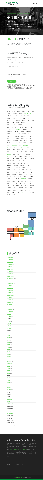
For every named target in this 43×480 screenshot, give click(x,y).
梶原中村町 (9, 125)
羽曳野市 (9, 378)
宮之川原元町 (15, 190)
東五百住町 (31, 176)
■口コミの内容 (16, 63)
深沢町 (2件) (23, 179)
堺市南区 (9, 323)
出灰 (24, 118)
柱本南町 (14, 174)
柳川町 (8, 192)
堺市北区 (10, 326)
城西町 (30, 143)
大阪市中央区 (10, 312)
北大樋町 (23, 131)
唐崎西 (21, 127)
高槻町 (31, 149)
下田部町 (25, 143)
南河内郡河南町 (10, 423)
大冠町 (28, 120)
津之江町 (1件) (10, 156)
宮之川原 (9, 190)
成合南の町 (22, 165)
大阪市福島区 (11, 260)
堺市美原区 (10, 328)
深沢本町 (30, 179)
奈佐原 (27, 161)
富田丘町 (9, 161)
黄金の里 (17, 136)
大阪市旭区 (10, 286)
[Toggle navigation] (35, 3)
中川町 (18, 161)
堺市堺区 (10, 314)
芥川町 (13, 111)
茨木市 (9, 352)
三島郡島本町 (10, 404)
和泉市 (9, 371)
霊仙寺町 (9, 194)
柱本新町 (9, 174)
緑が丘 (17, 185)
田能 (18, 152)
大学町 (13, 149)
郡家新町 (24, 134)
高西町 (8, 136)
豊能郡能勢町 (10, 408)
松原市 (9, 366)
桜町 (21, 140)
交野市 (8, 397)
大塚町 (32, 120)
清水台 (20, 143)
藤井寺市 (9, 387)
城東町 (8, 145)
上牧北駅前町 (25, 129)
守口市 (9, 347)
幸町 (27, 138)
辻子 (31, 147)
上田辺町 (20, 125)
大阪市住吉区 (11, 293)
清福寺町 (9, 149)
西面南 (22, 138)
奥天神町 (23, 122)
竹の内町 (13, 152)
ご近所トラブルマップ (11, 13)
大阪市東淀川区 (11, 278)
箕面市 (9, 373)
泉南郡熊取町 (10, 413)
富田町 (13, 161)
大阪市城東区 (10, 288)
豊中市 (9, 333)
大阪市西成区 (10, 297)
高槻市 (9, 342)
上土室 (25, 125)
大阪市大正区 (10, 269)
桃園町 (13, 158)
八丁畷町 (20, 174)
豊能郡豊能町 (10, 406)
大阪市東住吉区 (11, 295)
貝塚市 (9, 345)
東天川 (15, 176)
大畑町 (13, 122)
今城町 (28, 118)
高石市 (9, 385)
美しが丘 (9, 120)
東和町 (17, 158)
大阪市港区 (10, 267)
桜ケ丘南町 (15, 140)
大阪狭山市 (10, 399)
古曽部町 (23, 136)
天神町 (25, 156)
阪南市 (9, 401)
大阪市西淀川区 (11, 276)
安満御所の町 (9, 116)
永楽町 (23, 120)
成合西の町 (9, 165)
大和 (23, 149)
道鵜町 (8, 158)
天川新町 (15, 113)
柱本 (32, 172)
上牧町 (31, 129)
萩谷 (12, 172)
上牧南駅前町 (9, 131)
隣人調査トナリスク (20, 464)
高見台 (8, 152)
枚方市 (9, 349)
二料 (19, 170)
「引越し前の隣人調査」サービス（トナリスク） (18, 449)
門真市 (9, 380)
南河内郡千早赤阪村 (11, 425)
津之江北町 (27, 154)
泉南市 (8, 392)
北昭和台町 (28, 131)
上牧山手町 (16, 131)
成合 (14, 163)
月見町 (18, 154)
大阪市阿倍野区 (11, 290)
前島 (11, 183)
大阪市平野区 (11, 307)
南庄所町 (9, 188)
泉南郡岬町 (9, 418)
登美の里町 (31, 158)
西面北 (13, 138)
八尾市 (9, 354)
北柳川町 (13, 134)
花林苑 (30, 127)
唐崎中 (16, 127)
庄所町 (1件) (14, 145)
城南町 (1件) (25, 145)
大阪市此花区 (10, 262)
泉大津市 (9, 340)
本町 (8, 183)
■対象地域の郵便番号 (20, 57)
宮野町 (21, 190)
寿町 (27, 136)
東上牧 (19, 176)
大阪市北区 (10, 309)
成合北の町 (19, 163)
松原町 (8, 185)
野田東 (27, 170)
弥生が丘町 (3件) (24, 192)
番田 (11, 176)
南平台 (27, 165)
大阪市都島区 (10, 257)
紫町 (25, 190)
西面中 (17, 138)
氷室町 (8, 179)
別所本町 (26, 181)
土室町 (30, 174)
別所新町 (14, 181)
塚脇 (14, 154)
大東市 (9, 368)
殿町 (22, 158)
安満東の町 (9, 118)
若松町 (13, 194)
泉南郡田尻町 (10, 416)
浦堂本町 (18, 120)
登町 (31, 170)
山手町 (17, 192)
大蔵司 (18, 149)
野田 (23, 170)
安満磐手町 (9, 113)
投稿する (11, 81)
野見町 (8, 172)
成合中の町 (26, 163)
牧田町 (20, 183)
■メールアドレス (16, 74)
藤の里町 (9, 181)
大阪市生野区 (11, 283)
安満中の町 (22, 116)
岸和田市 (9, 330)
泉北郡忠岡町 (10, 411)
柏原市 (8, 375)
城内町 (20, 145)
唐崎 (8, 127)
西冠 (13, 167)
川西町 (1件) (17, 129)
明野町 (23, 111)
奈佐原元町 (9, 163)
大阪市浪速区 (10, 274)
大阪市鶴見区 (10, 302)
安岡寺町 (15, 118)
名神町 (29, 190)
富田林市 (10, 359)
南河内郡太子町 (10, 420)
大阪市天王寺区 (11, 271)
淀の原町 (32, 192)
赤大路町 (9, 111)
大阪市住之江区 (11, 304)
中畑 (23, 161)
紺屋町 (8, 138)
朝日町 (28, 111)
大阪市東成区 (10, 281)
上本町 (29, 125)
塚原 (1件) (9, 154)
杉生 (28, 147)
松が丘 (25, 183)
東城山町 (25, 176)
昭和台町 (16, 147)
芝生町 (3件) (14, 143)
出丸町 (16, 156)
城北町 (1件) (9, 147)
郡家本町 (29, 134)
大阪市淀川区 (11, 300)
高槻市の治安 (27, 13)
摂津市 (9, 382)
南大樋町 (32, 185)
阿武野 (32, 111)
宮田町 (31, 188)
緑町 (22, 185)
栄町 (30, 138)
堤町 (22, 154)
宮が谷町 (26, 188)
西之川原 (18, 167)
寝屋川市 (10, 361)
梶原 (27, 122)
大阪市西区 (10, 264)
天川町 (20, 113)
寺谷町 (20, 156)
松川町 (30, 183)
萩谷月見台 (17, 172)
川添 (12, 129)
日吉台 (17, 179)
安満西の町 (28, 116)
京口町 (18, 134)
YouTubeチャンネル (11, 466)
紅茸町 (31, 181)
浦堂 (13, 120)
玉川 (22, 152)
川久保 (8, 129)
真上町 (15, 183)
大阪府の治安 (20, 13)
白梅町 (28, 172)
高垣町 (27, 149)
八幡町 (13, 192)
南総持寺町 (14, 188)
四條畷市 (9, 394)
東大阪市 (10, 390)
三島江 (13, 185)
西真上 (23, 167)
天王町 (30, 156)
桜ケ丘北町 (9, 140)
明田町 (18, 111)
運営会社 (8, 464)
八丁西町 (25, 174)
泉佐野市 (9, 356)
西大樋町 (9, 167)
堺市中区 (10, 316)
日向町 (13, 179)
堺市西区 (10, 321)
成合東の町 (15, 165)
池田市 (9, 335)
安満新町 (16, 116)
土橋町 (26, 158)
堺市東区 (9, 319)
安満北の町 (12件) (27, 113)
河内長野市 (10, 364)
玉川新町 (26, 152)
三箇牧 (30, 140)
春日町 (14, 125)
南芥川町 (26, 185)
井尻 (20, 118)
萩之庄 (23, 172)
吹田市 (9, 338)
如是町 (14, 170)
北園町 (8, 134)
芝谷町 (8, 143)
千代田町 (32, 152)
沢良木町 (25, 140)
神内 (12, 136)
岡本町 (17, 122)
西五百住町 (9, 170)
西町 (27, 167)
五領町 (31, 136)
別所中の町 (20, 181)
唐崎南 (26, 127)
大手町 (8, 122)
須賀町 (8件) (22, 147)
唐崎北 (12, 127)
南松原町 (21, 188)
